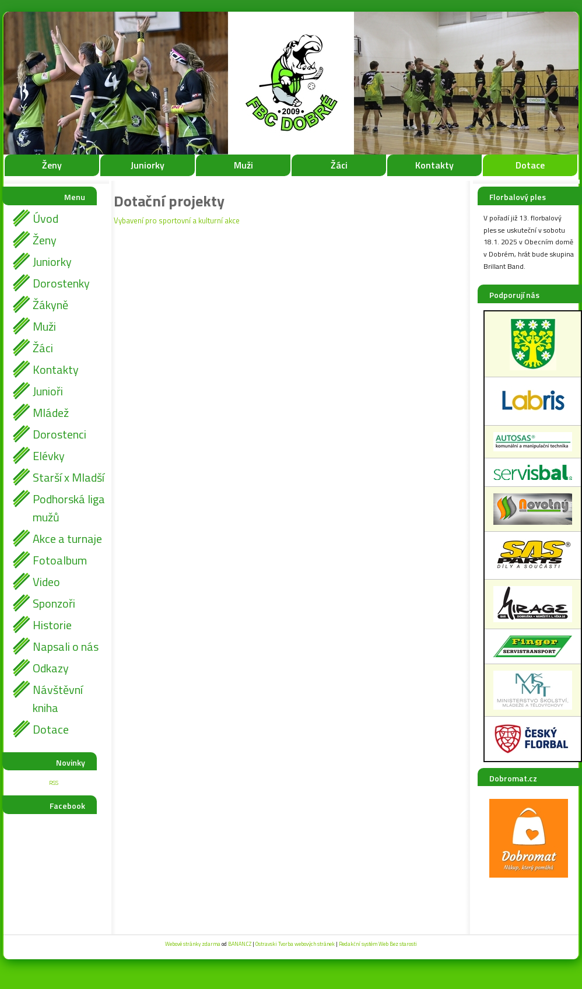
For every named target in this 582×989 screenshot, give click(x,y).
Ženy (52, 165)
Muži (243, 165)
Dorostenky (61, 283)
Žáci (339, 165)
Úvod (45, 218)
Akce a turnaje (67, 538)
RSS (53, 782)
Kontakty (434, 165)
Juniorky (147, 165)
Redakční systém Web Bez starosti (378, 944)
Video (46, 582)
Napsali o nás (66, 646)
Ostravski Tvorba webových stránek (295, 944)
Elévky (49, 456)
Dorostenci (59, 434)
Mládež (51, 413)
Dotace (530, 165)
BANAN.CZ (239, 944)
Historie (52, 625)
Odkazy (51, 668)
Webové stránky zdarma (192, 944)
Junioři (48, 391)
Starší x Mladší (68, 477)
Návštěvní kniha (58, 699)
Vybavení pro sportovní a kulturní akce (177, 220)
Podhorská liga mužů (69, 508)
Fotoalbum (60, 560)
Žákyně (50, 305)
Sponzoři (54, 603)
